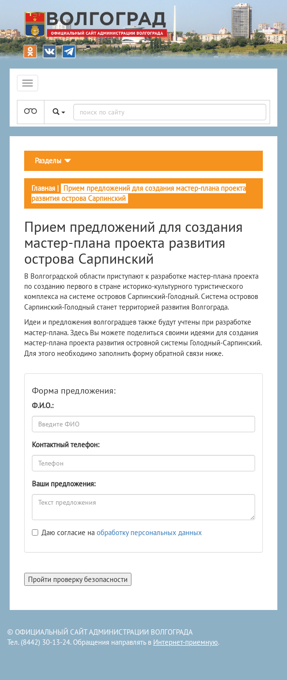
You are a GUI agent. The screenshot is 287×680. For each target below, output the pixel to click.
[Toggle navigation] (53, 161)
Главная (43, 188)
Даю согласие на (122, 532)
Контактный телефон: (65, 444)
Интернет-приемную (185, 642)
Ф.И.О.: (42, 405)
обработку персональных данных (149, 532)
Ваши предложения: (63, 483)
